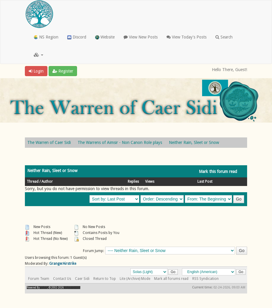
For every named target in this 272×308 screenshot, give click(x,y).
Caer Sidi (82, 279)
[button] (38, 55)
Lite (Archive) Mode (135, 279)
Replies (133, 181)
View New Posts (141, 37)
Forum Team (38, 279)
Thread (33, 181)
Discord (76, 37)
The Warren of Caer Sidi (49, 142)
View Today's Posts (187, 37)
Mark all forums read (171, 279)
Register (62, 71)
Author (47, 181)
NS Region (46, 37)
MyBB (43, 287)
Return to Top (104, 279)
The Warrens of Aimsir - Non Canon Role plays (120, 142)
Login (36, 71)
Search (224, 37)
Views (149, 181)
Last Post (204, 181)
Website (105, 37)
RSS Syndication (205, 279)
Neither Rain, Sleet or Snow (194, 142)
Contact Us (62, 279)
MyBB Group (72, 287)
